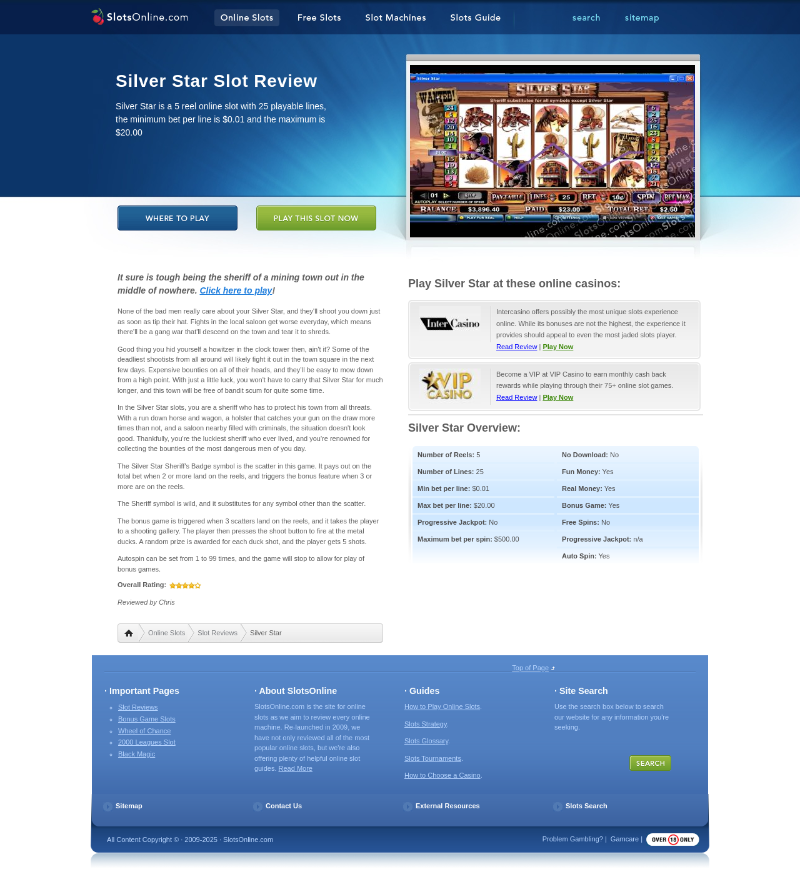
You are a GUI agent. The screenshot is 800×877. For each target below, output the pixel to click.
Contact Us (284, 806)
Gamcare (625, 839)
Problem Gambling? (572, 839)
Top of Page (530, 667)
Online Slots (166, 633)
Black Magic (136, 754)
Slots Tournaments (432, 758)
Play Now (557, 346)
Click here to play (235, 290)
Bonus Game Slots (147, 719)
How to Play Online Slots (442, 706)
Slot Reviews (218, 633)
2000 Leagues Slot (147, 742)
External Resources (448, 806)
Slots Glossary (426, 741)
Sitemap (129, 806)
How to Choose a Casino (442, 775)
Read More (295, 768)
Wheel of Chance (144, 731)
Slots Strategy (425, 724)
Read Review (516, 346)
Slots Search (587, 806)
